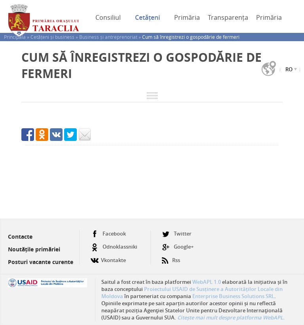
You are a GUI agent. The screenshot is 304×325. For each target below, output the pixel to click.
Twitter (177, 233)
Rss (171, 257)
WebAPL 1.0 (206, 281)
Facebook (108, 233)
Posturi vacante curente (40, 262)
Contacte (20, 236)
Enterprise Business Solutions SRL (233, 296)
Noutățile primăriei (34, 249)
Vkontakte (108, 257)
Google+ (178, 247)
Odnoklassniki (114, 247)
